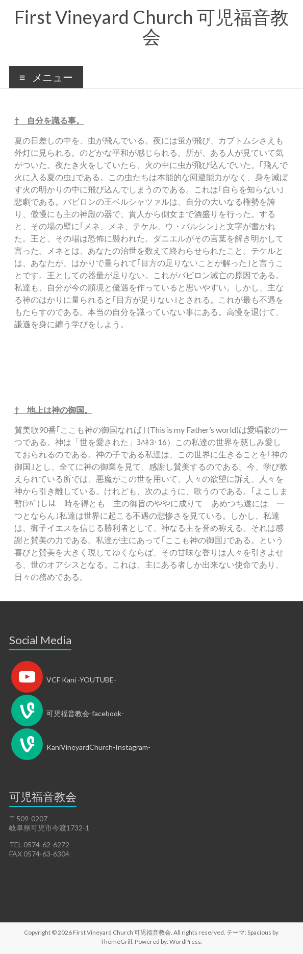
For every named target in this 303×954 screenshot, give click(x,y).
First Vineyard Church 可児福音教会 (151, 26)
